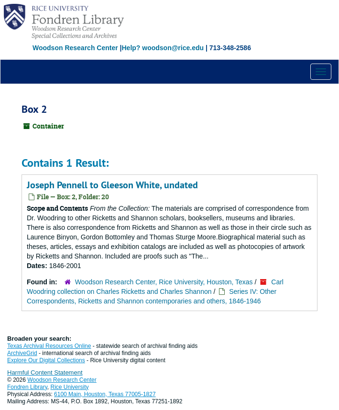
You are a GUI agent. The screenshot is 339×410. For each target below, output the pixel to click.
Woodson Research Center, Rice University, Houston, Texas (164, 282)
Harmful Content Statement (45, 372)
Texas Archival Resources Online (49, 346)
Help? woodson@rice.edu (162, 48)
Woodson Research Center (75, 48)
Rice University (70, 387)
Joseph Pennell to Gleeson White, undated (112, 185)
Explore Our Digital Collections (46, 360)
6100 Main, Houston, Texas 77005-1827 (105, 394)
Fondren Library (27, 387)
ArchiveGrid (22, 353)
